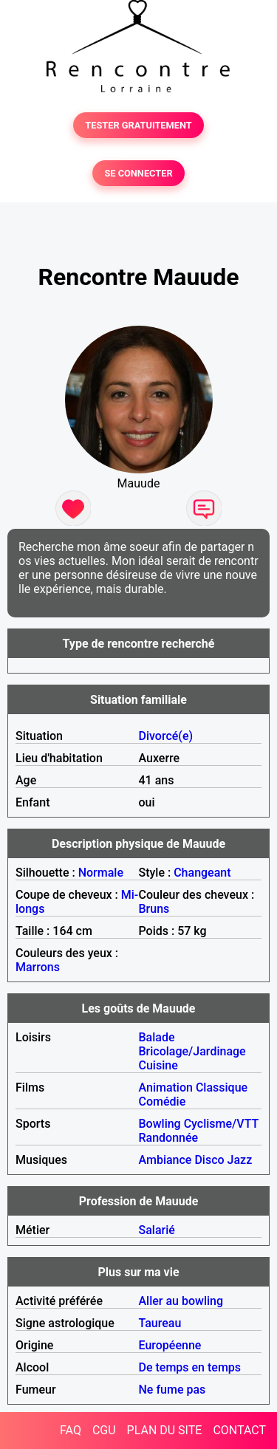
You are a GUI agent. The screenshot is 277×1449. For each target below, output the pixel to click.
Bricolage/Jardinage (192, 1051)
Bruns (154, 909)
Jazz (240, 1160)
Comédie (162, 1102)
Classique (221, 1087)
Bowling (160, 1124)
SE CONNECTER (138, 173)
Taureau (160, 1323)
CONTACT (239, 1430)
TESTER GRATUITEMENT (138, 125)
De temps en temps (190, 1367)
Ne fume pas (172, 1390)
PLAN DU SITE (164, 1430)
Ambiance (165, 1160)
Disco (209, 1160)
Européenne (170, 1345)
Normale (100, 873)
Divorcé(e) (166, 736)
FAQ (70, 1430)
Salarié (157, 1230)
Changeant (202, 873)
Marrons (38, 967)
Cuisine (158, 1065)
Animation (166, 1087)
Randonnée (169, 1138)
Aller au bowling (181, 1301)
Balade (157, 1037)
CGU (104, 1430)
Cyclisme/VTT (221, 1124)
